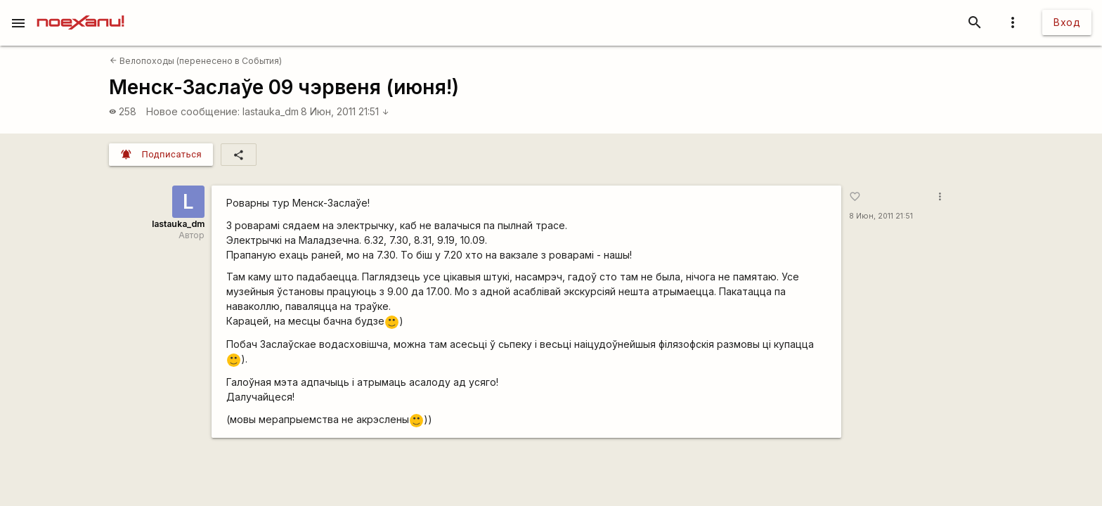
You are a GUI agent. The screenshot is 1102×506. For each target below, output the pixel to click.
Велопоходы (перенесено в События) (196, 61)
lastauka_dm (270, 111)
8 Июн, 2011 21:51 (345, 111)
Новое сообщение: (193, 111)
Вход (1067, 22)
